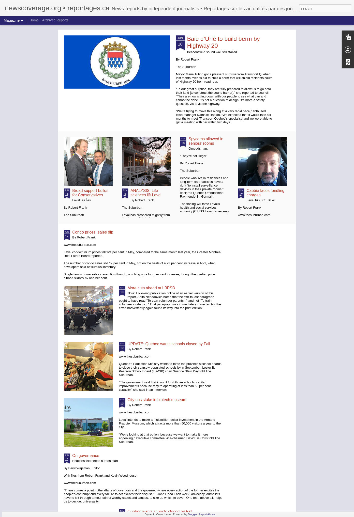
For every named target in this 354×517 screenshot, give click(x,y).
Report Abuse (207, 514)
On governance (85, 456)
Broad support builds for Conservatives (90, 192)
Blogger (192, 514)
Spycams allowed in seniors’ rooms (206, 141)
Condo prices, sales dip (92, 232)
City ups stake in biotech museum (157, 400)
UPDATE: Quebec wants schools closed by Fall (169, 344)
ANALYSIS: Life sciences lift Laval (146, 192)
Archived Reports (55, 20)
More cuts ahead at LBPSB (151, 288)
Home (34, 20)
